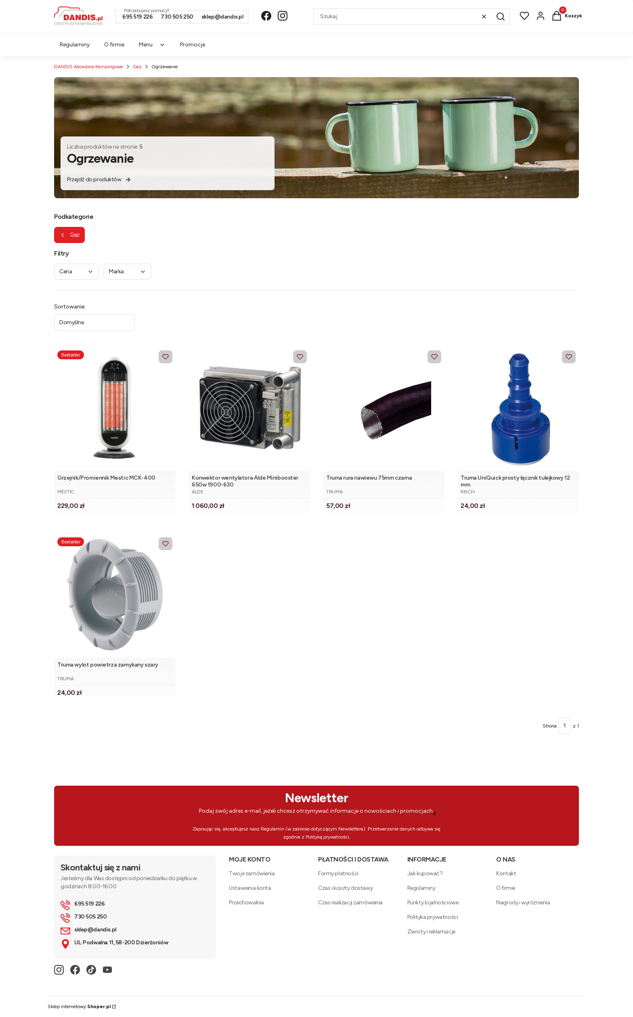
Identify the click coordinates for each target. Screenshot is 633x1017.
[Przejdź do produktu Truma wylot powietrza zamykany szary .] (115, 596)
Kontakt (506, 873)
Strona (550, 726)
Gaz (137, 66)
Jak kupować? (425, 873)
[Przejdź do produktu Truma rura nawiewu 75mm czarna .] (383, 409)
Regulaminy (421, 888)
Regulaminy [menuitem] (75, 44)
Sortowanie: (70, 306)
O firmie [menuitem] (114, 44)
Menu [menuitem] (152, 44)
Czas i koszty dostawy (345, 888)
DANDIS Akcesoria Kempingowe (88, 66)
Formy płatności (338, 873)
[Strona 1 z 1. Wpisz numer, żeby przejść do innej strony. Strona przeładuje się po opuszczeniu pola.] (564, 726)
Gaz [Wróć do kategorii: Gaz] (69, 234)
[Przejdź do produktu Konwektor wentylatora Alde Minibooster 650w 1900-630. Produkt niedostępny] (249, 409)
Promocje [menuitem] (192, 44)
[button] (500, 16)
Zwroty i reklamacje (431, 931)
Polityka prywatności (432, 917)
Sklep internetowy (79, 1006)
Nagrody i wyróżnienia (523, 902)
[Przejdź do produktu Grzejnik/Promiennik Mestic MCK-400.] (115, 409)
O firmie (505, 888)
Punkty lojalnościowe (433, 902)
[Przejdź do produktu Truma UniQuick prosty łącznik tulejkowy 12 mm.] (518, 409)
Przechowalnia (246, 902)
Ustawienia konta (250, 888)
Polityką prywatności (327, 837)
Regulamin (272, 829)
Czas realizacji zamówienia (350, 902)
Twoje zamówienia (252, 873)
